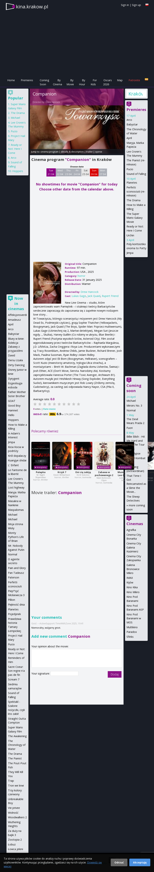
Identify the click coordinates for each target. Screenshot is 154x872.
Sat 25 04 (85, 172)
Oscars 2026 (107, 82)
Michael (131, 400)
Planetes (132, 182)
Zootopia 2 (15, 839)
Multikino (132, 627)
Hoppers (17, 171)
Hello (11, 415)
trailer (89, 151)
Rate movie (49, 408)
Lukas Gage (79, 296)
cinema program (49, 151)
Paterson (13, 577)
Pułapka (41, 472)
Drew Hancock (53, 102)
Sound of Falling (136, 174)
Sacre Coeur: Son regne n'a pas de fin (16, 671)
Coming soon (134, 388)
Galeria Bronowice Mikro (133, 569)
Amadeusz (14, 319)
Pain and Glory (17, 568)
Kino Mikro (133, 592)
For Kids (94, 82)
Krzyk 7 (62, 472)
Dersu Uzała (15, 360)
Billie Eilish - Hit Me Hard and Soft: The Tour (136, 440)
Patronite (134, 80)
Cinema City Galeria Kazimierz (134, 547)
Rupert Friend (110, 296)
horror (81, 276)
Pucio (130, 169)
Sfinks (130, 636)
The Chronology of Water (16, 745)
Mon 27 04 (102, 172)
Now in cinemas (16, 303)
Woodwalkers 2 (17, 817)
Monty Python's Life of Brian (16, 537)
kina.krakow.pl (32, 6)
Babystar (132, 124)
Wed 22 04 (60, 172)
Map (120, 80)
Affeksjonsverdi (17, 315)
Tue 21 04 (51, 172)
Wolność (13, 812)
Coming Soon (44, 82)
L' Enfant (13, 465)
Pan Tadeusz (16, 573)
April (129, 138)
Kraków (135, 93)
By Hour (82, 82)
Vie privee (14, 808)
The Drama (133, 200)
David (11, 355)
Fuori (130, 428)
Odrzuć (119, 862)
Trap (11, 780)
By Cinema (57, 82)
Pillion (11, 599)
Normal (131, 410)
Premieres (27, 80)
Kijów (130, 582)
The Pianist (15, 758)
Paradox (132, 632)
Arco (129, 120)
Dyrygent (13, 378)
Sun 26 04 (94, 172)
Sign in (125, 5)
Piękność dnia (16, 604)
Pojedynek (14, 614)
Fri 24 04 (77, 172)
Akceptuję (140, 862)
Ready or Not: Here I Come (15, 149)
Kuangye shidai (17, 460)
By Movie (70, 82)
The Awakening (17, 736)
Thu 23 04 (68, 172)
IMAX (130, 578)
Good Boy (14, 405)
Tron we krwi (16, 785)
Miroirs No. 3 (134, 405)
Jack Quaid (93, 296)
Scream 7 (13, 679)
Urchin (130, 235)
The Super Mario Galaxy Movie (134, 218)
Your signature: (41, 673)
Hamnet (13, 410)
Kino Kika (132, 587)
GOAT (11, 401)
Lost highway (16, 487)
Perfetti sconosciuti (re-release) (136, 191)
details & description (72, 151)
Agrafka (131, 530)
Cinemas (135, 523)
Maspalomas (16, 510)
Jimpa (130, 253)
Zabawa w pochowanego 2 (104, 474)
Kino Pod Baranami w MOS (134, 618)
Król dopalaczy (17, 455)
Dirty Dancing (16, 365)
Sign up (136, 5)
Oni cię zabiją (83, 472)
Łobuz (12, 844)
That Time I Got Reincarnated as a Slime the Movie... (136, 484)
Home (11, 80)
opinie (98, 151)
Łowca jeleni (15, 849)
